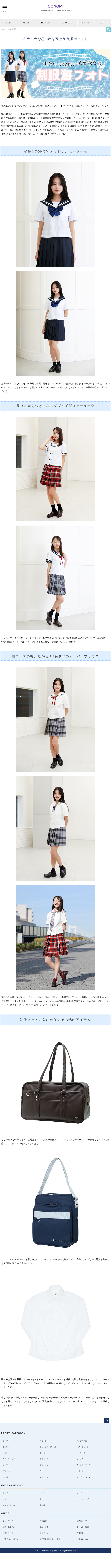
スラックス (81, 1471)
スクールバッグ (9, 1459)
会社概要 (80, 1533)
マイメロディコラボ (47, 1477)
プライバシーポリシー (11, 1539)
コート (79, 1505)
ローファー (7, 1465)
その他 (5, 1477)
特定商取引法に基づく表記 (50, 1539)
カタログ (43, 1521)
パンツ (42, 1493)
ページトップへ (106, 1420)
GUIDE (86, 23)
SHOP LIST (46, 23)
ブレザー (6, 1441)
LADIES (9, 23)
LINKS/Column (82, 1539)
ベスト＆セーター (83, 1447)
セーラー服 (81, 1453)
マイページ (44, 1533)
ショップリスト (9, 1521)
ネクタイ (43, 1453)
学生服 (42, 1505)
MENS (26, 23)
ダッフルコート (9, 1471)
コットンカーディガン (48, 1447)
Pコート (43, 1471)
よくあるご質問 (83, 1527)
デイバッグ (44, 1459)
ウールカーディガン (84, 1465)
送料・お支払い (9, 1527)
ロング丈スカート (83, 1441)
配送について (82, 1521)
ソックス (80, 1459)
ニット (5, 1499)
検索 (108, 29)
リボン (5, 1453)
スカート (43, 1441)
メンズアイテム (9, 1505)
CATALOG (67, 23)
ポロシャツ (44, 1465)
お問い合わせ (8, 1533)
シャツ (5, 1447)
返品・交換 (44, 1527)
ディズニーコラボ (83, 1477)
